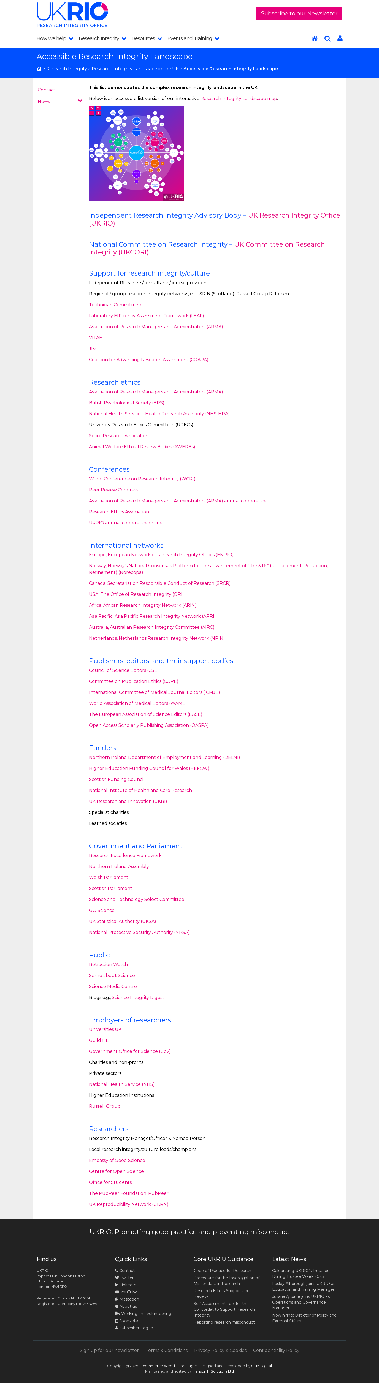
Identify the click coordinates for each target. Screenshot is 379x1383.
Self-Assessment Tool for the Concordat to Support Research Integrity (224, 1309)
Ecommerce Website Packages (168, 1365)
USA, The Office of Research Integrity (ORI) (136, 594)
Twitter (124, 1277)
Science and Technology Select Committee (136, 899)
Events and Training (193, 38)
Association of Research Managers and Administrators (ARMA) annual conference (178, 500)
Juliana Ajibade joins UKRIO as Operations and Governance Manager (301, 1302)
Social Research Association (118, 435)
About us (126, 1306)
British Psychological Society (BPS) (126, 402)
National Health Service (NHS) (122, 1084)
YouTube (126, 1292)
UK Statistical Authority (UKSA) (122, 921)
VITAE (95, 337)
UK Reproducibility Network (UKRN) (129, 1204)
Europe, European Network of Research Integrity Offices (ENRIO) (161, 554)
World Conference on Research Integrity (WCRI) (142, 479)
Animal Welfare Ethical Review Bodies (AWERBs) (142, 446)
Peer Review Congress (113, 489)
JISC (93, 348)
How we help (55, 38)
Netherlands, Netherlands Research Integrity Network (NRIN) (157, 638)
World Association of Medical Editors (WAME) (138, 703)
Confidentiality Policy (276, 1350)
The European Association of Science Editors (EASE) (145, 714)
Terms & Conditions (166, 1350)
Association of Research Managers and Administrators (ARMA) (156, 326)
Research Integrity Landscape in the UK (135, 68)
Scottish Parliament (110, 888)
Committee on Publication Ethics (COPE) (133, 681)
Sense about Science (112, 975)
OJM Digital (261, 1365)
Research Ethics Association (119, 511)
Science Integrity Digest (138, 997)
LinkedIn (125, 1284)
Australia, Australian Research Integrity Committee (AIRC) (152, 627)
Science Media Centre (113, 986)
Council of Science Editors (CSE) (124, 670)
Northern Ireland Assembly (119, 866)
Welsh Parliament (108, 877)
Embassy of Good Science (117, 1160)
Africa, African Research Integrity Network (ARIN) (143, 605)
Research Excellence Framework (125, 855)
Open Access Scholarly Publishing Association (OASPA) (149, 725)
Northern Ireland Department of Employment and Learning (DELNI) (164, 757)
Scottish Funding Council (117, 779)
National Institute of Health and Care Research (140, 790)
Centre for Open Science (116, 1171)
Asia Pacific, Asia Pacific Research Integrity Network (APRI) (152, 616)
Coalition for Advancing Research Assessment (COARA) (149, 359)
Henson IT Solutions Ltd (213, 1371)
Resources (147, 38)
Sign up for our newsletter (109, 1350)
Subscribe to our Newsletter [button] (299, 13)
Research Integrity (102, 38)
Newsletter (128, 1320)
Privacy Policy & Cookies (220, 1350)
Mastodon (129, 1299)
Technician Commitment (116, 304)
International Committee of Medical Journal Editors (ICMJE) (154, 692)
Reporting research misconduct (224, 1322)
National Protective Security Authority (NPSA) (139, 932)
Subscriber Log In (134, 1327)
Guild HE (99, 1040)
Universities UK (105, 1029)
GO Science (102, 910)
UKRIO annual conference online (126, 522)
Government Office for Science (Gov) (130, 1051)
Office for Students (110, 1182)
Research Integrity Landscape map (239, 98)
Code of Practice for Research (222, 1270)
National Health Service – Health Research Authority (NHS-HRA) (159, 413)
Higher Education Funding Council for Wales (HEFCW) (149, 768)
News (60, 101)
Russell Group (105, 1106)
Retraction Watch (108, 964)
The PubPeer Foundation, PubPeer (129, 1193)
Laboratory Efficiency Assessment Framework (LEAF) (146, 315)
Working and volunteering (143, 1313)
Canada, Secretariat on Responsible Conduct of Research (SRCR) (160, 583)
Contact (46, 90)
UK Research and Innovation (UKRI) (128, 801)
